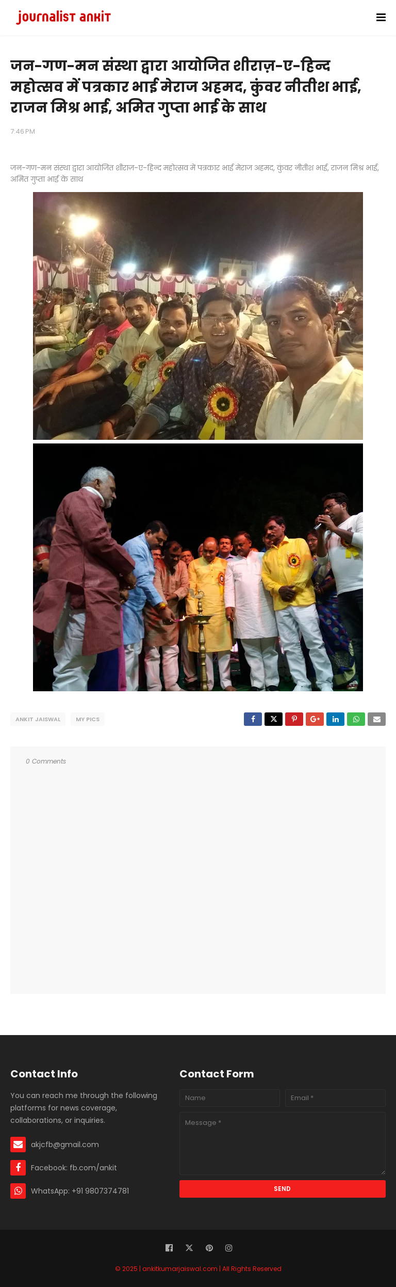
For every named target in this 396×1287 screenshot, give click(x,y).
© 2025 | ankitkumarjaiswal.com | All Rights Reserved (198, 1268)
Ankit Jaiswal (37, 719)
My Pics (88, 719)
